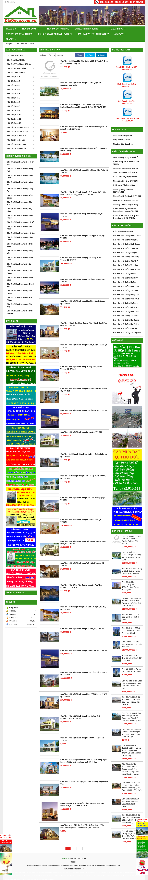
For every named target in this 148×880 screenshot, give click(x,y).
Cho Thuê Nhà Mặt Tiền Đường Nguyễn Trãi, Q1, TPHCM (83, 405)
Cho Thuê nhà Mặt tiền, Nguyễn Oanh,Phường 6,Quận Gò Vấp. (84, 777)
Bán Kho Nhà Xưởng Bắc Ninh (125, 273)
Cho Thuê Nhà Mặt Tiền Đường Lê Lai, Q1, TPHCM (81, 427)
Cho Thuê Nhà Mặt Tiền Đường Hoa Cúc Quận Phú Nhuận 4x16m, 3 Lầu (81, 79)
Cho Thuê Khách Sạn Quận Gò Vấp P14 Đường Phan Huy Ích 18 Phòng (84, 144)
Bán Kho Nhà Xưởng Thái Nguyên (127, 327)
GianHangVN (138, 878)
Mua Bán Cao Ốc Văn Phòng (19, 34)
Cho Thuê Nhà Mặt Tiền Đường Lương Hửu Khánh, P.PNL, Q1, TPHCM (84, 384)
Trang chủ (11, 29)
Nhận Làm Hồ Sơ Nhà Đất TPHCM (127, 191)
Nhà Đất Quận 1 (21, 72)
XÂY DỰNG (120, 34)
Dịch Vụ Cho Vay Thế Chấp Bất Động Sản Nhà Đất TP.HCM (126, 211)
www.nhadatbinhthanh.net (74, 864)
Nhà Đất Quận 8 (21, 101)
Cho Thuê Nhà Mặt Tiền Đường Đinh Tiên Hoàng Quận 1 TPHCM (83, 494)
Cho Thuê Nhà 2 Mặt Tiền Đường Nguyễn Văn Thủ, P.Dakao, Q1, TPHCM (81, 581)
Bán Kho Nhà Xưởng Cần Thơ (125, 256)
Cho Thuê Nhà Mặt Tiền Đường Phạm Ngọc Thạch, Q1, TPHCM (82, 232)
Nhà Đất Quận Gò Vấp (21, 135)
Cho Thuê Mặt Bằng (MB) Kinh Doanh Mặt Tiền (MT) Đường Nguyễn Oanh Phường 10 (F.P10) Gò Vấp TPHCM (83, 101)
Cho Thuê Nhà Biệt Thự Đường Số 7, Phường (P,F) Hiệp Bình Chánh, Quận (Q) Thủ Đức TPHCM (83, 188)
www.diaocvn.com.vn (78, 853)
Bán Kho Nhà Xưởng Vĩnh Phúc (126, 294)
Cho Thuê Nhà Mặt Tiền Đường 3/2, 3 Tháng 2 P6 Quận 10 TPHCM (84, 166)
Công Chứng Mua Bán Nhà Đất (125, 163)
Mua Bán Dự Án (30, 29)
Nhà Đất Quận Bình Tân (21, 143)
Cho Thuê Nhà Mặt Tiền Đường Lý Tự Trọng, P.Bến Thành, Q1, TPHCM (81, 253)
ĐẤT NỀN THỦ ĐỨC (15, 51)
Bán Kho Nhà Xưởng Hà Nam (125, 277)
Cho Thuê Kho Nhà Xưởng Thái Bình (20, 240)
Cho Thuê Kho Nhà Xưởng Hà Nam (21, 228)
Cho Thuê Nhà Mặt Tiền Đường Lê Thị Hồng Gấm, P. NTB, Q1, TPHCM (84, 668)
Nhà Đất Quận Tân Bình (21, 139)
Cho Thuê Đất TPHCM (16, 68)
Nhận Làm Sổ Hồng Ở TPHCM (125, 176)
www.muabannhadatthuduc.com (60, 860)
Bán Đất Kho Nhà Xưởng (85, 29)
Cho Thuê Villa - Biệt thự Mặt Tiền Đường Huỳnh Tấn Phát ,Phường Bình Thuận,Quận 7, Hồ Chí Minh (82, 821)
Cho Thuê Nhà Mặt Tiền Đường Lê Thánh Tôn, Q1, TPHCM (80, 515)
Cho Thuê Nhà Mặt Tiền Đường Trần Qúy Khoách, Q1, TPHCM (82, 559)
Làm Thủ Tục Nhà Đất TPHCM (125, 195)
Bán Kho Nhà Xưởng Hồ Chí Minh (126, 231)
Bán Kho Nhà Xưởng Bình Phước (126, 264)
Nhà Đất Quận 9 (21, 105)
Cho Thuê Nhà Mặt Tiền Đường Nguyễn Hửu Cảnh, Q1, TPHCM (82, 275)
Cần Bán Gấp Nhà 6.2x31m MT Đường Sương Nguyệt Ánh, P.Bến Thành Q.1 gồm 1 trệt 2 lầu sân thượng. (131, 764)
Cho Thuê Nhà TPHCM (16, 55)
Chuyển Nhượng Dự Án (122, 131)
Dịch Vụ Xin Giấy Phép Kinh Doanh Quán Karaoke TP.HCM (125, 205)
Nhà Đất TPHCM (112, 29)
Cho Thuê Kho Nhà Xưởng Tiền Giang (20, 191)
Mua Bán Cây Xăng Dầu (56, 29)
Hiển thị (43, 50)
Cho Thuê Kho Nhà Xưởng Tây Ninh (19, 205)
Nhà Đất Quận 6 (21, 93)
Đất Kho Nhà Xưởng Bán (123, 226)
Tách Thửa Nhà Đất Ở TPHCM (125, 168)
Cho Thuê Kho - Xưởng (21, 63)
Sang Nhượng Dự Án (121, 135)
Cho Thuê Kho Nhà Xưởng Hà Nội (20, 217)
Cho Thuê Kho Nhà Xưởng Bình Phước (20, 211)
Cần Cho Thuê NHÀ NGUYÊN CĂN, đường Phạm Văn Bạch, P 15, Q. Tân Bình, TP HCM (82, 799)
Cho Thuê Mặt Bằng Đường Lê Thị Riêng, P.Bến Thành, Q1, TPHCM (83, 472)
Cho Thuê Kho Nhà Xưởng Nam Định (20, 273)
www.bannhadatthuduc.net (84, 860)
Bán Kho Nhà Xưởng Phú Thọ (125, 323)
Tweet (90, 50)
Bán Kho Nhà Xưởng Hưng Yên (126, 290)
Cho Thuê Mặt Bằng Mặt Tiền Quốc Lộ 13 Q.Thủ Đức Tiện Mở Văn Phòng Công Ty (84, 57)
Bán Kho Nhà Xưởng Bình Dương (126, 239)
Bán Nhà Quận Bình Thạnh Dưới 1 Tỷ (55, 34)
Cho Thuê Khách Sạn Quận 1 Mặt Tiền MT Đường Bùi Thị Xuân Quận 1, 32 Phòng (83, 122)
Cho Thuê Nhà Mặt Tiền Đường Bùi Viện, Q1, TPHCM (82, 624)
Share (79, 50)
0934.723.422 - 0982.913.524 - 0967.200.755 (121, 2)
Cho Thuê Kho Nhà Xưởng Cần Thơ (19, 198)
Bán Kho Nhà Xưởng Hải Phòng (126, 319)
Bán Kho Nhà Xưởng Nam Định (125, 307)
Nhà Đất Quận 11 (21, 114)
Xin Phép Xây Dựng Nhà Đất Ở (125, 152)
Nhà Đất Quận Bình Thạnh (21, 122)
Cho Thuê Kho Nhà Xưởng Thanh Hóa (20, 280)
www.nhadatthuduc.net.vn (37, 860)
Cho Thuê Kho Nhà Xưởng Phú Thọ (19, 300)
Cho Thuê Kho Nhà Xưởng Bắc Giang (19, 267)
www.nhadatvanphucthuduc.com (107, 860)
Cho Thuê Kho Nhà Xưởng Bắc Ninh (19, 222)
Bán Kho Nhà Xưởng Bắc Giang (126, 302)
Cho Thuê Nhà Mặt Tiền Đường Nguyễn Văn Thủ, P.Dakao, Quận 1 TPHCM (80, 712)
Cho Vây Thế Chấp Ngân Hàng (125, 200)
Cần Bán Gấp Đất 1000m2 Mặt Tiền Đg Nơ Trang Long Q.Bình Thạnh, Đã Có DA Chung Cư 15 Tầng (131, 745)
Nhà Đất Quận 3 (21, 80)
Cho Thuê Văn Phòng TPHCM (19, 59)
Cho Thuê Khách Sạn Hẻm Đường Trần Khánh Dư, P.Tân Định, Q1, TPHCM (83, 319)
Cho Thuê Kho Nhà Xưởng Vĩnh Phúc (20, 253)
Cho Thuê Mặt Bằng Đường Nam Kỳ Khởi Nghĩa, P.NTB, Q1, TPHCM (83, 603)
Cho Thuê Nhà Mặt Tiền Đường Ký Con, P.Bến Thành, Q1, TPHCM (84, 341)
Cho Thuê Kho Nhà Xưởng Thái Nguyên (20, 307)
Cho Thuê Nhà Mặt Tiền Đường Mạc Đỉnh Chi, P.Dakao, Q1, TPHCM (82, 297)
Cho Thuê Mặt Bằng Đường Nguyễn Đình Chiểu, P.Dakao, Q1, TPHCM (83, 450)
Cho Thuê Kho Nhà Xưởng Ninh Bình (20, 233)
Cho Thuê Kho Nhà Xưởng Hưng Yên (20, 247)
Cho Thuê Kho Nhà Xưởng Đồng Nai (20, 165)
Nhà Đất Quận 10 (21, 110)
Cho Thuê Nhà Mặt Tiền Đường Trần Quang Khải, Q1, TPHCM (82, 210)
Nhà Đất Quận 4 (21, 84)
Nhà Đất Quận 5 (21, 89)
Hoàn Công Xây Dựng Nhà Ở (125, 172)
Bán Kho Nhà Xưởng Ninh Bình (126, 281)
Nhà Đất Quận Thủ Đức (21, 131)
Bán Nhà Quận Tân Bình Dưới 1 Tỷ (93, 34)
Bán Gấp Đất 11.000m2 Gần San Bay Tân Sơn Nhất (131, 611)
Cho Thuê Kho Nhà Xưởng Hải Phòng (19, 294)
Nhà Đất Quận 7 (21, 97)
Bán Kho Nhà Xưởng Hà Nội (124, 268)
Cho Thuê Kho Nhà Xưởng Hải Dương (19, 287)
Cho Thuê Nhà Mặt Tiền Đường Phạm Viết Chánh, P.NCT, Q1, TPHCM (83, 690)
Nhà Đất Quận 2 (21, 76)
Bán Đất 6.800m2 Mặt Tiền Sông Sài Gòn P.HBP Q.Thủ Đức (132, 652)
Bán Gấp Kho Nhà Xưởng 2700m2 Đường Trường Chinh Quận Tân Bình (132, 565)
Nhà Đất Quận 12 (21, 118)
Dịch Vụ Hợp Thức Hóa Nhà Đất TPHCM (126, 158)
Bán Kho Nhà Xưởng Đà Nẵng (125, 298)
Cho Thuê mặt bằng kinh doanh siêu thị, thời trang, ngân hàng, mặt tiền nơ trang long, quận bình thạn (83, 756)
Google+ (74, 857)
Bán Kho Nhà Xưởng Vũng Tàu (125, 243)
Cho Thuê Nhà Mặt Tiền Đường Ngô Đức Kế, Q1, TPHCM (83, 645)
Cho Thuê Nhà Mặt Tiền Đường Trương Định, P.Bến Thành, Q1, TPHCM (81, 363)
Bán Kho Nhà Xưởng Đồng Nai (125, 235)
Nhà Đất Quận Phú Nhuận (21, 127)
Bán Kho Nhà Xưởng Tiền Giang (126, 252)
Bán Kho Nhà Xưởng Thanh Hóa (126, 311)
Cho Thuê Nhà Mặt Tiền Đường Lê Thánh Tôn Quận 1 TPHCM (82, 734)
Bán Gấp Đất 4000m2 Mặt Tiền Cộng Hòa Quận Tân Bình (132, 639)
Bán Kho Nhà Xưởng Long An (125, 248)
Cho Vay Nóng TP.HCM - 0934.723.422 (123, 185)
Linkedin (101, 50)
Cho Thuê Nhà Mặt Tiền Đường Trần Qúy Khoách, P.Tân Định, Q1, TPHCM (83, 537)
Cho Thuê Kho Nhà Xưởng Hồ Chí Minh (21, 158)
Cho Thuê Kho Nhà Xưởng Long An (20, 185)
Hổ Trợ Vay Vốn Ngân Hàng (124, 180)
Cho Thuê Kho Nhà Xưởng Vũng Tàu (20, 178)
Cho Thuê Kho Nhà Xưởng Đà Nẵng (19, 260)
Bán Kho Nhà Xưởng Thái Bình (125, 285)
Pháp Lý (137, 34)
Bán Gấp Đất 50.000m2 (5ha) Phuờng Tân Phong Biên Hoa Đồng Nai (131, 625)
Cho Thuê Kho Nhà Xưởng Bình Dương (20, 171)
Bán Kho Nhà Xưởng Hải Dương (126, 315)
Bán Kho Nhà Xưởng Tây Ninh (125, 260)
